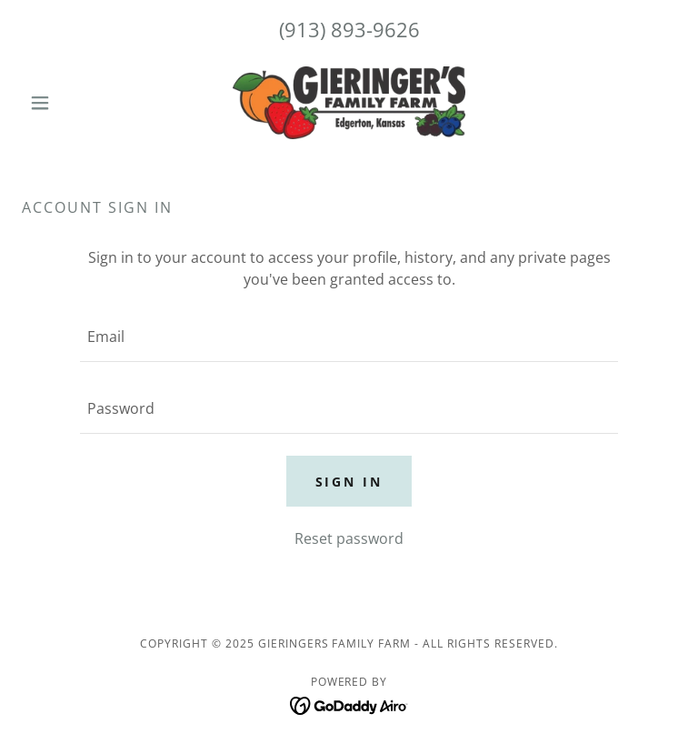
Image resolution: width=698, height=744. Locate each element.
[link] (349, 102)
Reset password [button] (349, 538)
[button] (71, 103)
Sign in (349, 481)
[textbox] (349, 337)
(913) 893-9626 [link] (349, 29)
